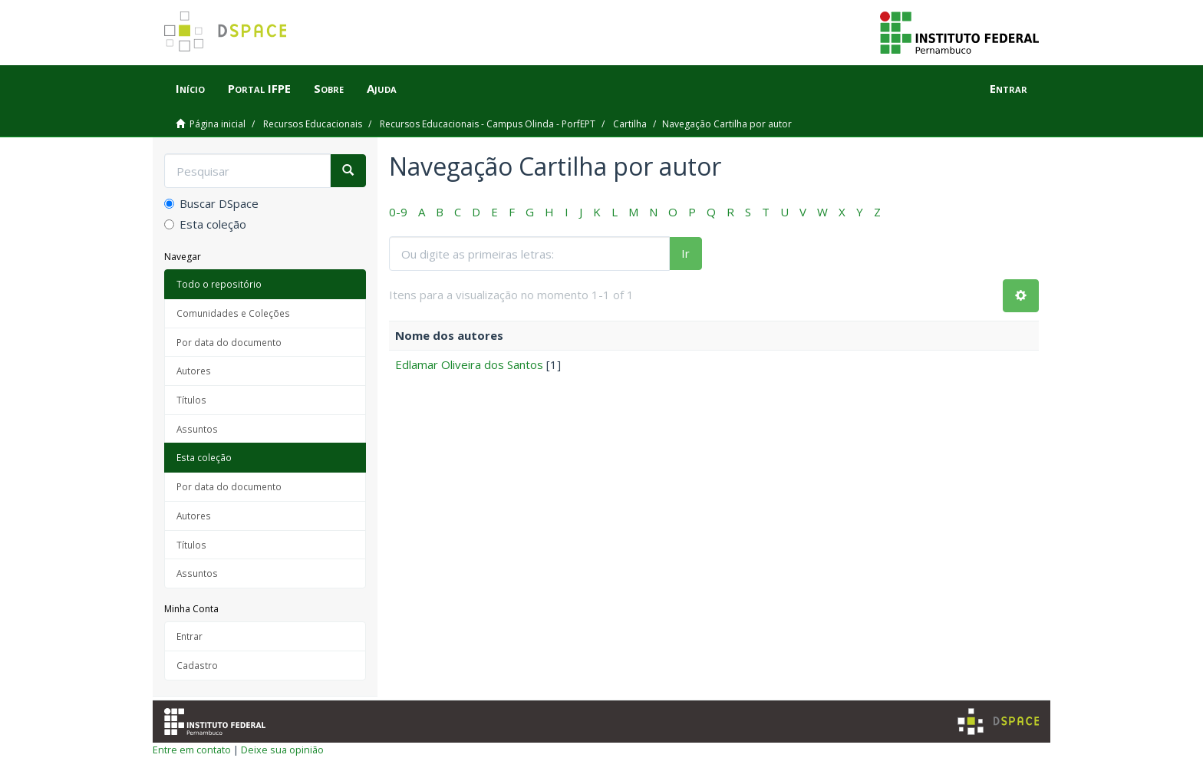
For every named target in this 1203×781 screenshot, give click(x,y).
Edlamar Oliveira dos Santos (469, 364)
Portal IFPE (259, 88)
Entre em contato (192, 749)
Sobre (329, 88)
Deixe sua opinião (282, 749)
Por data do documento (229, 342)
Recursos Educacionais (312, 123)
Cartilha (630, 123)
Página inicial (218, 123)
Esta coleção (205, 224)
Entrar (189, 636)
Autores (193, 370)
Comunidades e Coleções (233, 313)
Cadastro (197, 665)
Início (190, 88)
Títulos (191, 400)
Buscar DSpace (211, 203)
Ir (685, 253)
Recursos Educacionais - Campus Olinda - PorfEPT (487, 123)
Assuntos (197, 429)
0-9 (398, 211)
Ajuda (382, 88)
